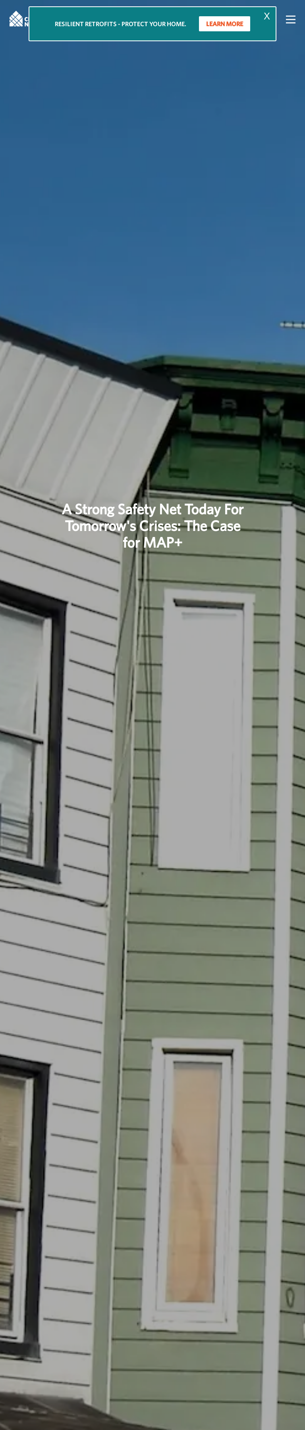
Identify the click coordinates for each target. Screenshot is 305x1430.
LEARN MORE (224, 23)
